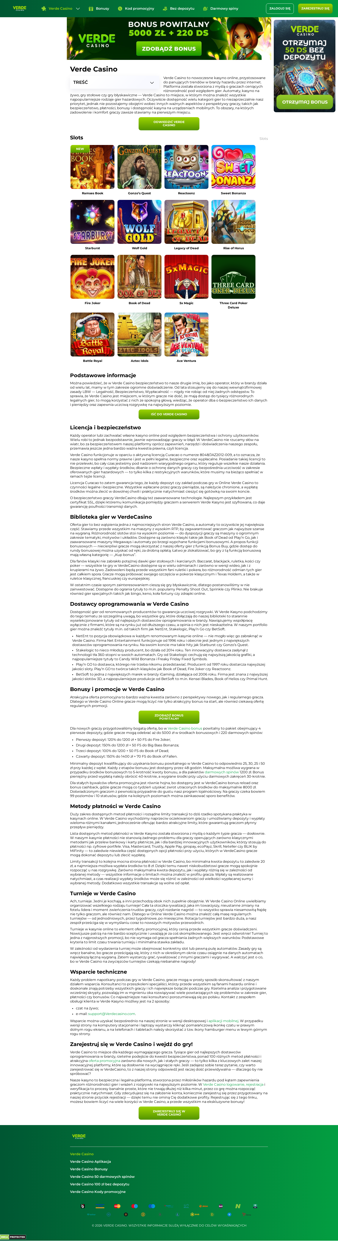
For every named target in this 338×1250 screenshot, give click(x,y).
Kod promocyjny (136, 8)
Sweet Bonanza (233, 193)
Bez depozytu (178, 8)
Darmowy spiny (220, 8)
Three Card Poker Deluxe (233, 305)
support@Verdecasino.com (111, 1014)
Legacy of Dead (186, 248)
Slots (264, 139)
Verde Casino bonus (185, 728)
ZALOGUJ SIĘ (279, 8)
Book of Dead (139, 303)
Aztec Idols (139, 361)
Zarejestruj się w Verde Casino (169, 1112)
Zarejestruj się (315, 8)
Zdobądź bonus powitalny (169, 717)
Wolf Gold (139, 248)
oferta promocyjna (104, 1061)
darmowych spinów (222, 772)
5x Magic (186, 303)
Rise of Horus (233, 248)
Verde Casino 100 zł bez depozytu (99, 1184)
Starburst (92, 248)
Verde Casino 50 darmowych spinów (102, 1177)
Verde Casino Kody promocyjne (98, 1192)
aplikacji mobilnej (223, 1021)
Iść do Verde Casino (169, 414)
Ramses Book (92, 193)
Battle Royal (92, 361)
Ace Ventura (186, 361)
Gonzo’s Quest (139, 193)
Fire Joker (92, 303)
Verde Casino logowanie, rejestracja (233, 1084)
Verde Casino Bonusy (89, 1169)
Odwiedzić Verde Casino (169, 123)
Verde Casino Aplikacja (90, 1162)
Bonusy (99, 8)
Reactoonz (186, 193)
